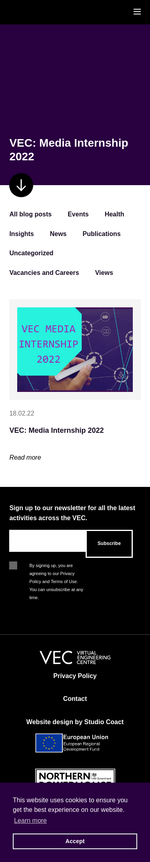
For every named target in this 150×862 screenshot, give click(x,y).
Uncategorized (31, 253)
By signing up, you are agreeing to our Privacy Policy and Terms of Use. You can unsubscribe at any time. (56, 566)
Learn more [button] (30, 820)
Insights (21, 233)
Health (114, 214)
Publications (102, 233)
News (58, 233)
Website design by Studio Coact (75, 722)
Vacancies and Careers (44, 272)
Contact (75, 698)
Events (78, 214)
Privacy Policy (75, 675)
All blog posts (30, 214)
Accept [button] (75, 841)
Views (104, 272)
